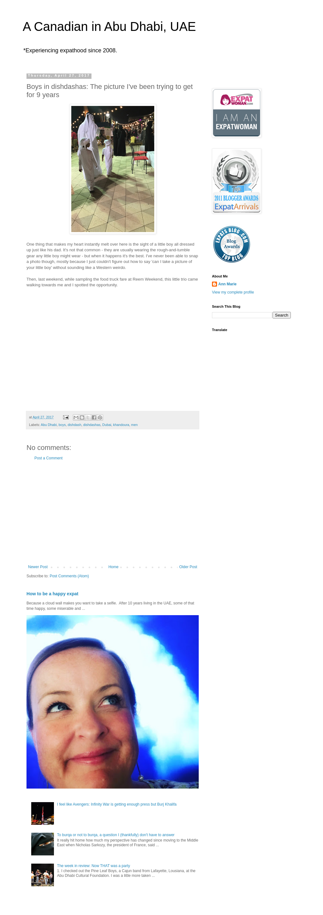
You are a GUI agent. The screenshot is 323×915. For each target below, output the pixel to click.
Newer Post (38, 567)
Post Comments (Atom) (69, 576)
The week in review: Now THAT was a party (93, 866)
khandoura (121, 425)
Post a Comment (48, 458)
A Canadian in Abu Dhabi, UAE (109, 26)
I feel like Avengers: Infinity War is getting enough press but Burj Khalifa (117, 804)
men (134, 425)
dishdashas (92, 425)
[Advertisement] (112, 513)
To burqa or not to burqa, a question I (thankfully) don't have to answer (116, 835)
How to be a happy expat (52, 593)
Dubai (106, 425)
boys (62, 425)
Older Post (188, 567)
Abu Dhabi (48, 425)
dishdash (74, 425)
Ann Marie (227, 284)
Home (114, 567)
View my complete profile (233, 292)
